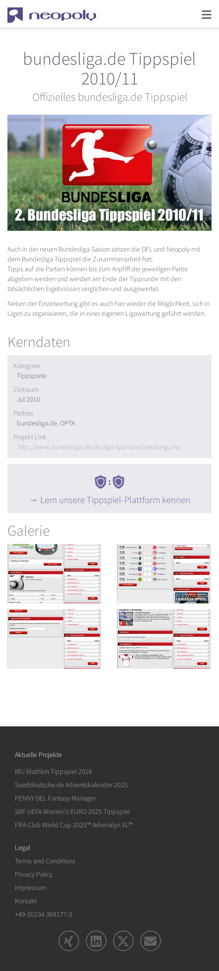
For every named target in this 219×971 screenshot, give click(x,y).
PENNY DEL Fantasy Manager (55, 798)
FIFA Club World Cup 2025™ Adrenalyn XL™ (74, 825)
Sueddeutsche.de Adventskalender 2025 (71, 785)
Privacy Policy (34, 874)
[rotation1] (54, 573)
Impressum (30, 888)
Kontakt (26, 901)
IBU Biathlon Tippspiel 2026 (53, 771)
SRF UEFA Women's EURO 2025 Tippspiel (72, 811)
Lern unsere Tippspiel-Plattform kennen (115, 500)
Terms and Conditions (45, 861)
